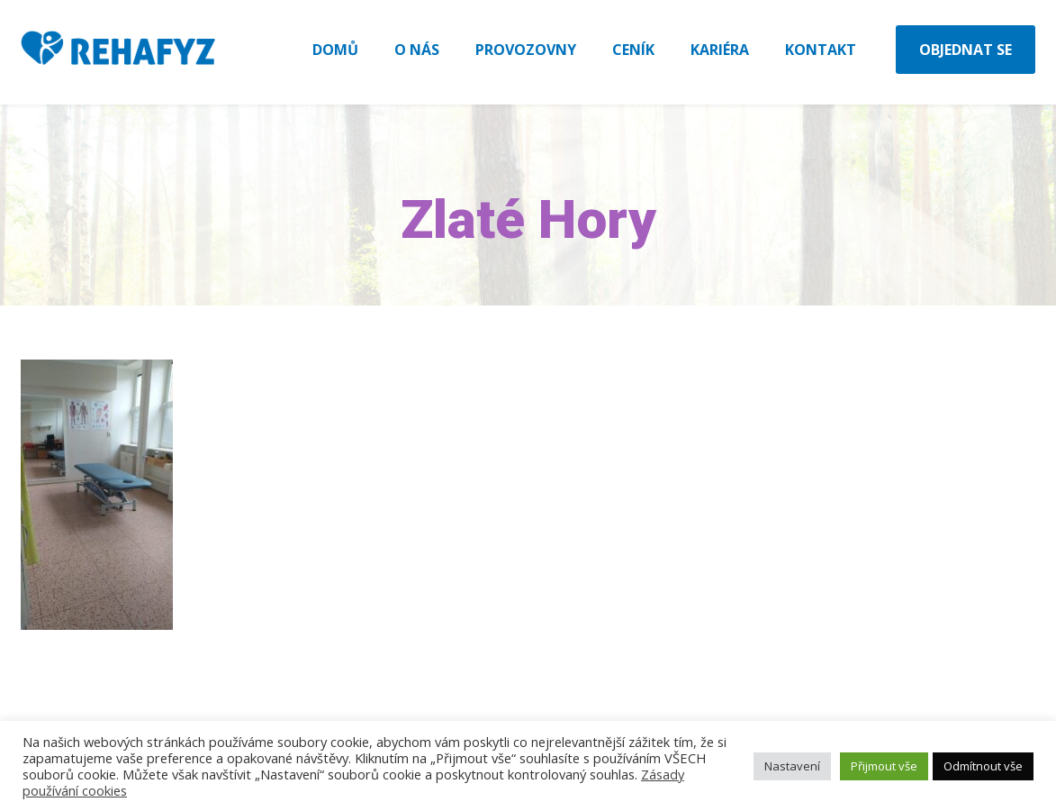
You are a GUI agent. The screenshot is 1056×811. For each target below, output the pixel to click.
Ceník (633, 49)
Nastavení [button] (792, 766)
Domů (335, 49)
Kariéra (719, 49)
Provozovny (525, 49)
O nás (416, 49)
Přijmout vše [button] (884, 766)
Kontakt (820, 49)
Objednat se (965, 49)
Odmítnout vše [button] (983, 766)
